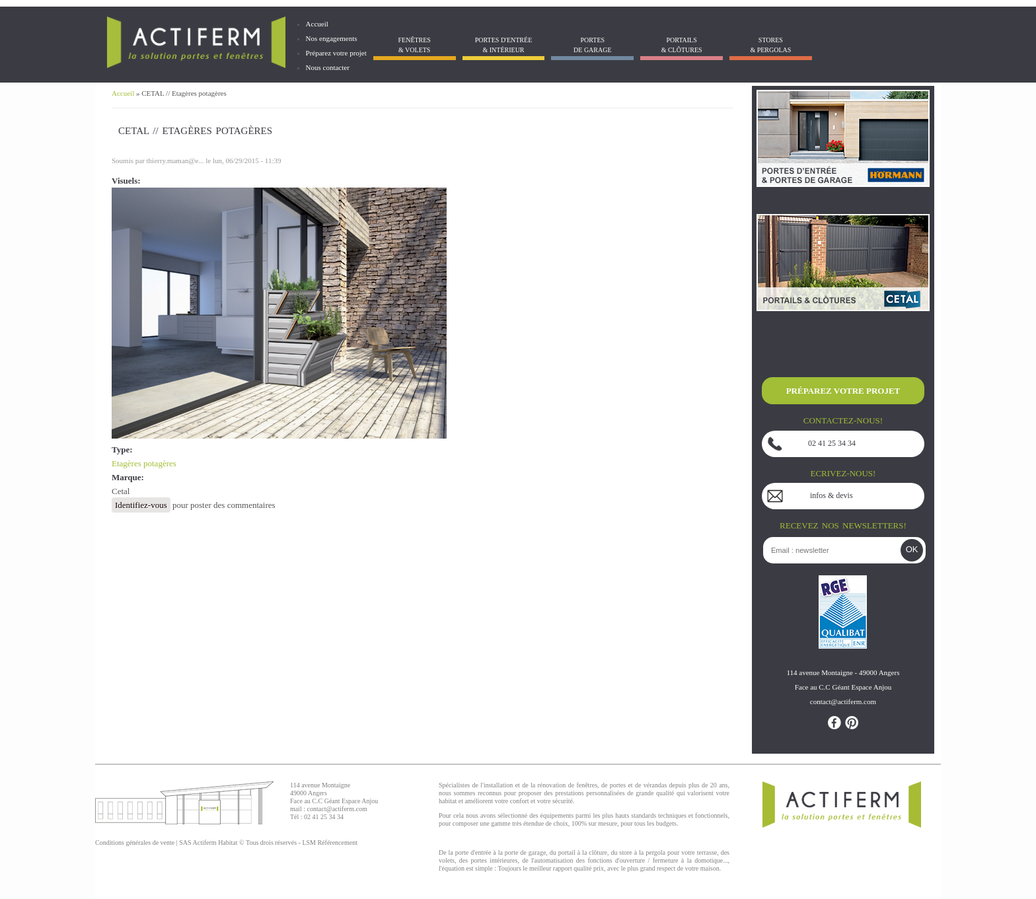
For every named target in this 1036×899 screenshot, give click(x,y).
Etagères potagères (144, 463)
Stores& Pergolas (770, 45)
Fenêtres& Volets (414, 45)
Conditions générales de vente (134, 842)
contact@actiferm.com (337, 808)
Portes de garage (593, 45)
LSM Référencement (329, 842)
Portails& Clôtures (681, 45)
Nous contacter (328, 67)
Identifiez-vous (141, 505)
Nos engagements (331, 38)
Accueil (317, 24)
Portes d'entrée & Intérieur (503, 45)
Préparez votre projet (336, 53)
